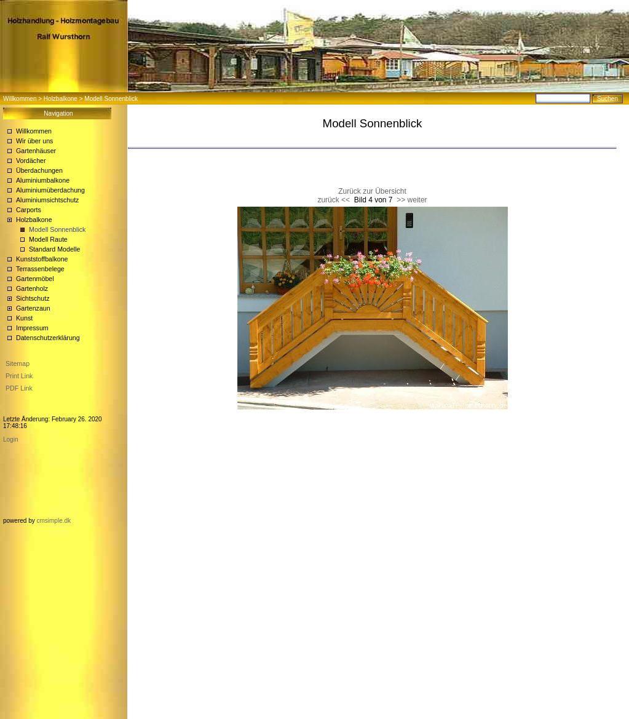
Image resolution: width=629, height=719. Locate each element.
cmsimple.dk (53, 520)
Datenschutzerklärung (48, 337)
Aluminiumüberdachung (50, 190)
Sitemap (18, 363)
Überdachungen (39, 170)
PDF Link (19, 388)
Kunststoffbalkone (42, 259)
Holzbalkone (60, 98)
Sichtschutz (33, 298)
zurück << (333, 200)
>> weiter (412, 200)
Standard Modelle (55, 249)
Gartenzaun (33, 308)
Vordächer (31, 160)
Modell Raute (48, 239)
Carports (28, 209)
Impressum (32, 328)
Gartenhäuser (36, 150)
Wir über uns (34, 141)
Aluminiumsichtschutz (47, 200)
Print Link (19, 375)
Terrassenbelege (40, 268)
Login (10, 439)
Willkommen (19, 98)
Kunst (24, 318)
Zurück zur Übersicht (372, 191)
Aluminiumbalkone (42, 180)
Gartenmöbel (35, 278)
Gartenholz (32, 288)
